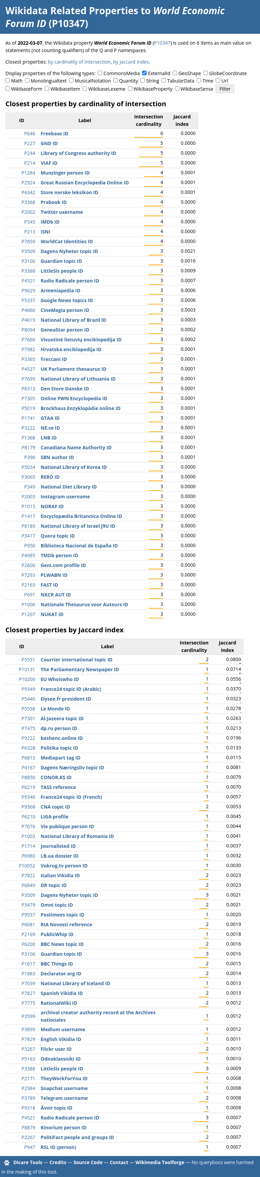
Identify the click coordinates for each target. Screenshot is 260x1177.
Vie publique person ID (67, 826)
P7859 (28, 241)
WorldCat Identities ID (67, 241)
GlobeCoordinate (228, 73)
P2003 (28, 496)
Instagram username (65, 496)
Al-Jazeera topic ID (62, 718)
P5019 (28, 408)
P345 (29, 222)
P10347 (162, 43)
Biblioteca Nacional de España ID (79, 545)
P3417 (28, 536)
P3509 (28, 251)
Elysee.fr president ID (66, 699)
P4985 (28, 555)
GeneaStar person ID (65, 329)
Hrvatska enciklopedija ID (71, 349)
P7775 (28, 1003)
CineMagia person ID (65, 310)
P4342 (28, 192)
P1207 (28, 614)
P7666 (28, 339)
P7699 (28, 379)
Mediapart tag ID (61, 757)
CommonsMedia (122, 73)
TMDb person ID (59, 555)
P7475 (28, 728)
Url (224, 80)
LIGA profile (54, 816)
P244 (29, 153)
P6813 (28, 757)
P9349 (28, 689)
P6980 (28, 856)
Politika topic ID (59, 748)
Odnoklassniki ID (61, 1059)
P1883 (28, 973)
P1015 (28, 506)
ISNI (45, 231)
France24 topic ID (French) (71, 797)
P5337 (28, 300)
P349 (29, 486)
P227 (29, 143)
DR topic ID (54, 885)
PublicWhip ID (57, 934)
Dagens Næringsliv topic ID (72, 767)
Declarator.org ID (61, 973)
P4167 (28, 767)
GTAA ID (50, 418)
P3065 (28, 477)
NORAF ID (52, 506)
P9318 (28, 1108)
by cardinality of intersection (79, 62)
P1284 (28, 172)
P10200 (27, 679)
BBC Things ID (57, 963)
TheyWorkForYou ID (64, 1078)
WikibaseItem (65, 89)
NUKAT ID (52, 614)
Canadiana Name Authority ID (76, 447)
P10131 (27, 669)
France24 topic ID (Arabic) (71, 689)
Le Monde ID (55, 708)
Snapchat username (64, 1088)
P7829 (28, 1039)
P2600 (28, 565)
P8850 (28, 777)
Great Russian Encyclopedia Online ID (85, 182)
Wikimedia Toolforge (159, 1162)
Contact (119, 1162)
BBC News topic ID (62, 944)
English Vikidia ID (61, 1039)
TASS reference (58, 787)
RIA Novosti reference (66, 924)
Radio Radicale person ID (70, 280)
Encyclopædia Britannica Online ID (81, 516)
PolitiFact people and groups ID (77, 1137)
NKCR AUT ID (56, 594)
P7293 (28, 575)
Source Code (88, 1162)
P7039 (28, 983)
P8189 (28, 526)
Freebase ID (54, 133)
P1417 (28, 516)
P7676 (28, 826)
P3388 (28, 271)
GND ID (49, 143)
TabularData (180, 80)
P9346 (28, 797)
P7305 (28, 398)
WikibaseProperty (152, 89)
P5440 (28, 699)
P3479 (28, 905)
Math (17, 80)
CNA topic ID (55, 806)
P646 (29, 133)
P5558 (28, 708)
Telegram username (64, 1098)
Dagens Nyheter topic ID (69, 251)
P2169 (28, 934)
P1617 (28, 963)
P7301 (28, 718)
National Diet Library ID (69, 486)
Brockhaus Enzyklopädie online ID (81, 408)
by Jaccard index (131, 62)
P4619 (28, 320)
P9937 (28, 914)
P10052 (27, 865)
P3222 (28, 428)
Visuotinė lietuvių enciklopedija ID (81, 339)
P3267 (28, 1049)
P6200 (28, 944)
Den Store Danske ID (65, 388)
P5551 (28, 659)
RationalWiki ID (59, 1003)
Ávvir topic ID (56, 1108)
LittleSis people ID (62, 271)
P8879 (28, 1127)
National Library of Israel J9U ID (78, 526)
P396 (29, 457)
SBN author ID (57, 457)
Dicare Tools (28, 1162)
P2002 (28, 212)
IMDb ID (50, 222)
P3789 (28, 1098)
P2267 (28, 1137)
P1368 (28, 437)
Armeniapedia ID (60, 290)
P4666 (28, 310)
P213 (29, 231)
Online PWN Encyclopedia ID (74, 398)
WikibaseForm (27, 89)
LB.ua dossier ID (60, 856)
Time (207, 80)
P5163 (28, 1059)
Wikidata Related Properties (71, 10)
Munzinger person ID (65, 172)
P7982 (28, 349)
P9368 (28, 806)
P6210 (28, 816)
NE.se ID (50, 428)
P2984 (28, 1088)
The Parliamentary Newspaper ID (80, 669)
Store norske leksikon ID (69, 192)
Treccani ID (54, 359)
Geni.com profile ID (63, 565)
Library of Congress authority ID (78, 153)
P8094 (28, 329)
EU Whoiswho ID (60, 679)
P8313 (28, 388)
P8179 (28, 447)
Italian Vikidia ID (60, 875)
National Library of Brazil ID (73, 320)
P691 (29, 594)
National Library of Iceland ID (75, 983)
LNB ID (49, 437)
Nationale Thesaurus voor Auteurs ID (84, 604)
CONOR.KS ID (56, 777)
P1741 (28, 418)
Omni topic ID (57, 905)
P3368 (28, 202)
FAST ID (49, 585)
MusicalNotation (93, 80)
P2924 (28, 182)
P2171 (28, 1078)
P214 (29, 163)
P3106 (28, 261)
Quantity (128, 80)
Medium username (63, 1029)
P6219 (28, 787)
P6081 (28, 924)
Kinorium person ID (64, 1127)
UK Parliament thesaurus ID (73, 369)
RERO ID (50, 477)
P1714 (28, 846)
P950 (29, 545)
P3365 (28, 359)
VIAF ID (49, 163)
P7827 (28, 993)
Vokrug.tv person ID (64, 865)
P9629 (28, 290)
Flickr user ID (56, 1049)
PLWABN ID (54, 575)
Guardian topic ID (61, 261)
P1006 (28, 604)
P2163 (28, 585)
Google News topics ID (67, 300)
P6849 (28, 885)
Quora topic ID (58, 536)
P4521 (28, 280)
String (152, 80)
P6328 (28, 748)
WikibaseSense (196, 89)
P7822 (28, 875)
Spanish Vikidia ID (62, 993)
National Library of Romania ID (77, 836)
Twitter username (62, 212)
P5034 (28, 467)
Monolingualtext (49, 80)
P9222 (28, 738)
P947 (29, 1147)
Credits (57, 1162)
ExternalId (159, 73)
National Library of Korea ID (74, 467)
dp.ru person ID (59, 728)
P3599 (28, 1016)
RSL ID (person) (58, 1147)
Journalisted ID (58, 846)
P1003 (28, 836)
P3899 (28, 1029)
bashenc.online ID (62, 738)
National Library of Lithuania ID (78, 379)
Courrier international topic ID (76, 659)
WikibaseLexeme (106, 89)
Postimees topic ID (62, 914)
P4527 (28, 369)
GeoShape (189, 73)
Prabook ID (54, 202)
